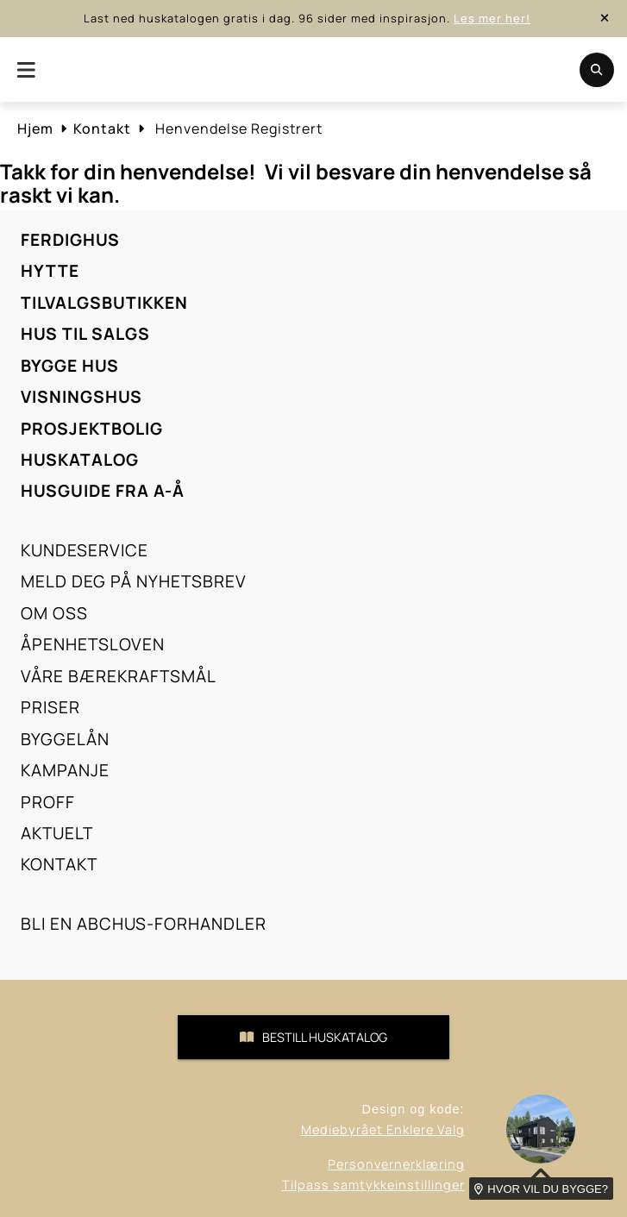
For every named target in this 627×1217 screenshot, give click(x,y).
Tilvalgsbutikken (104, 303)
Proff (48, 802)
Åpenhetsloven (93, 644)
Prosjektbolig (92, 428)
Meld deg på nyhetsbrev (134, 581)
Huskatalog (80, 460)
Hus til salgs (85, 334)
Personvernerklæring (396, 1164)
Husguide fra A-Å (103, 491)
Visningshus (81, 397)
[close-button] (604, 18)
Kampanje (65, 770)
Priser (50, 707)
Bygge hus (70, 365)
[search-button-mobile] (597, 70)
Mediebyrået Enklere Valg (383, 1129)
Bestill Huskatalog (313, 1037)
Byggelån (65, 739)
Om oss (54, 613)
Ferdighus (70, 240)
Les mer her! (492, 18)
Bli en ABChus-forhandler (143, 924)
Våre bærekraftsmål (118, 676)
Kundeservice (84, 550)
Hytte (50, 271)
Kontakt (102, 128)
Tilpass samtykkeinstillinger (373, 1184)
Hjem (35, 128)
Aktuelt (57, 833)
